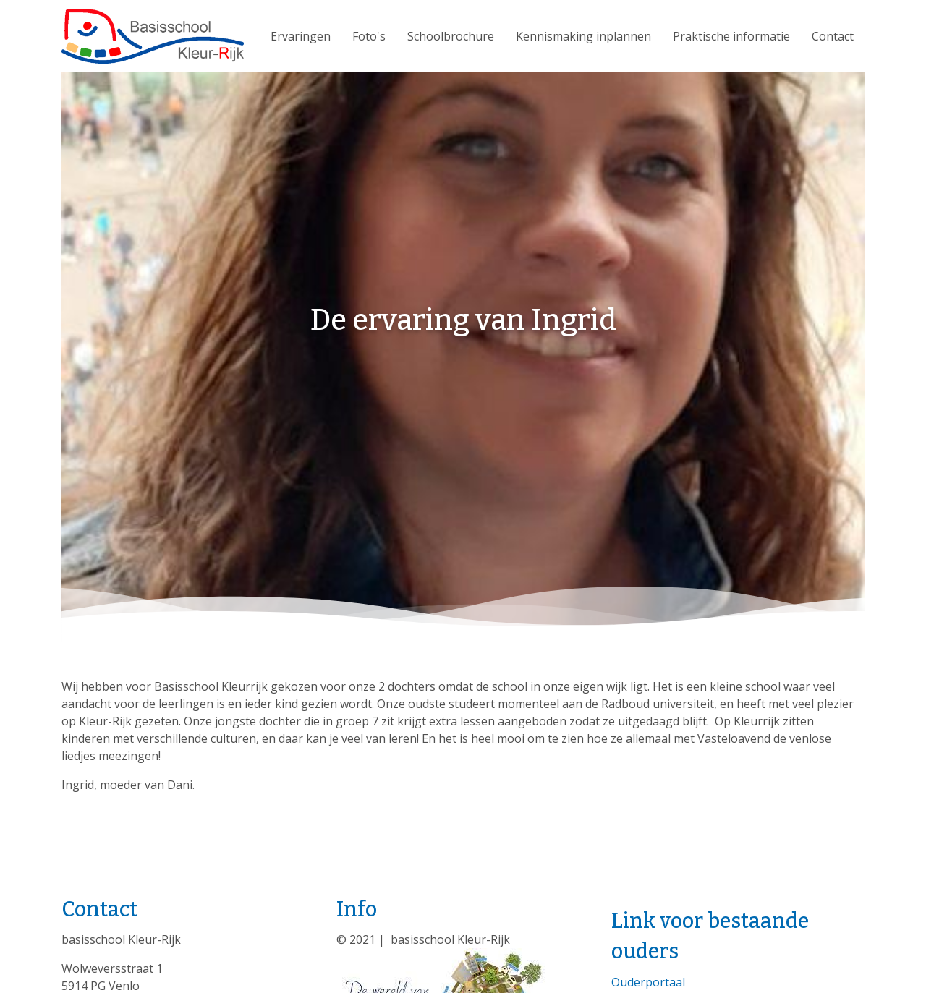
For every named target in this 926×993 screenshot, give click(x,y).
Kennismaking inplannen (583, 36)
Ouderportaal (648, 982)
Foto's (369, 36)
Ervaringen (301, 36)
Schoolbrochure (450, 36)
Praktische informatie (731, 36)
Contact (833, 36)
